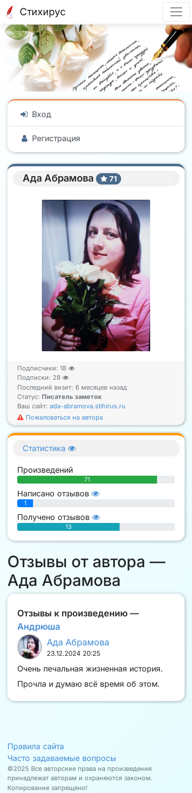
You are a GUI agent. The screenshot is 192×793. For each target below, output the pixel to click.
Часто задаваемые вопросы (61, 758)
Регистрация (49, 138)
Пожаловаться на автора (60, 417)
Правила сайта (35, 746)
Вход (35, 114)
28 (61, 377)
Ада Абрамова (78, 642)
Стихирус (33, 11)
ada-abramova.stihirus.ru (88, 406)
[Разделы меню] (176, 12)
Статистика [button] (49, 448)
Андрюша (38, 626)
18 (67, 368)
